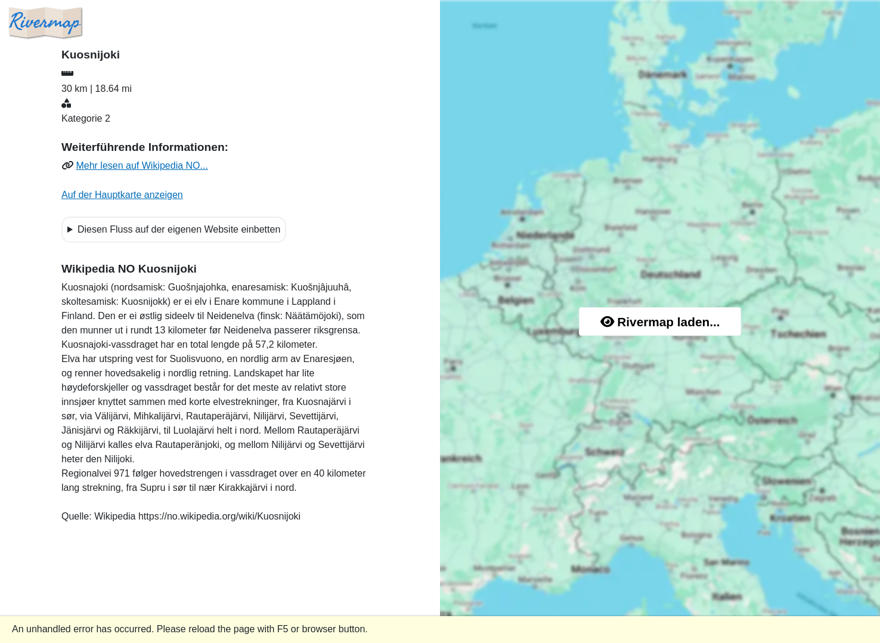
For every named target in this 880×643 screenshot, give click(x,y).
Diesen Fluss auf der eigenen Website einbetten (179, 229)
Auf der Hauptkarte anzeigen (122, 195)
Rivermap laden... (660, 322)
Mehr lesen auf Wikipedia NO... (141, 165)
